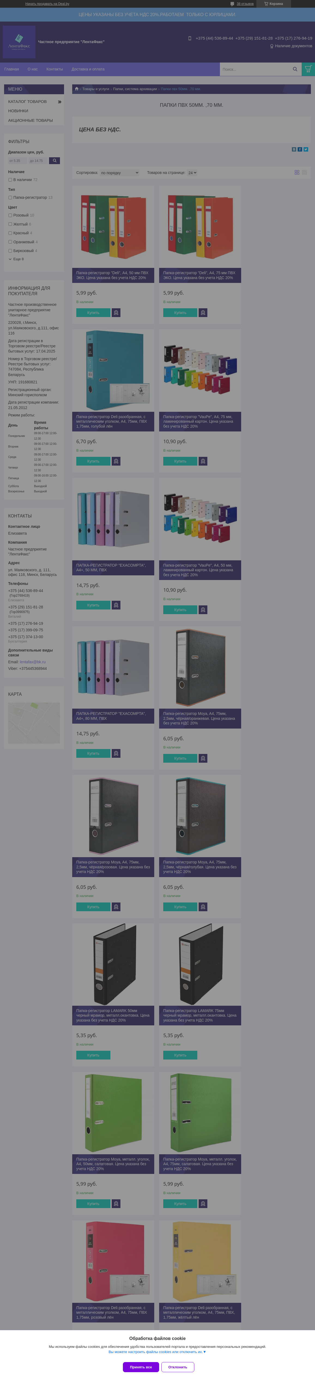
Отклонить (181, 1367)
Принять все (141, 1367)
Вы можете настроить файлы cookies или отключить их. (155, 1355)
